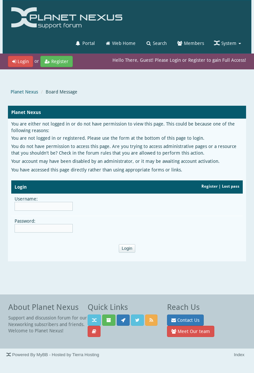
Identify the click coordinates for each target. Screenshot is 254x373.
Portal (85, 43)
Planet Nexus (24, 92)
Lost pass (230, 186)
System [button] (227, 43)
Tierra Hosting (85, 354)
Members (190, 43)
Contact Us (185, 320)
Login (20, 61)
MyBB (42, 354)
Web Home (120, 43)
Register (56, 61)
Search (156, 43)
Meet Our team (190, 331)
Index (239, 354)
